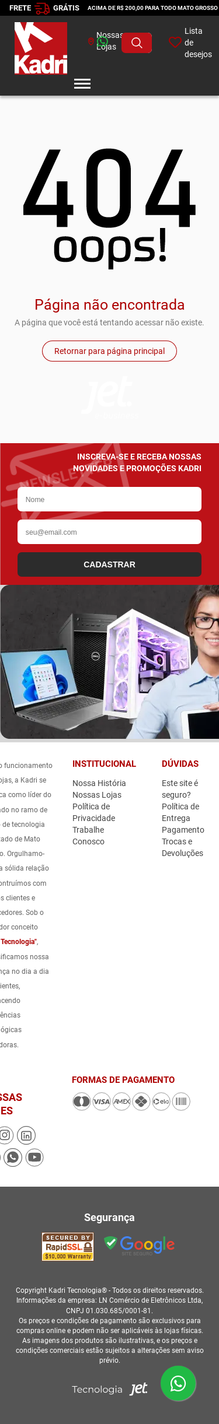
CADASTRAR (109, 564)
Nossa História (99, 783)
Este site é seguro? (180, 788)
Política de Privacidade (93, 812)
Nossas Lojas (96, 794)
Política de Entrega (180, 812)
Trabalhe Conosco (88, 835)
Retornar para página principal (109, 351)
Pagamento (183, 829)
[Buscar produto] (136, 43)
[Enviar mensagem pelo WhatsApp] (178, 1383)
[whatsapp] (84, 43)
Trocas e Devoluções (182, 847)
